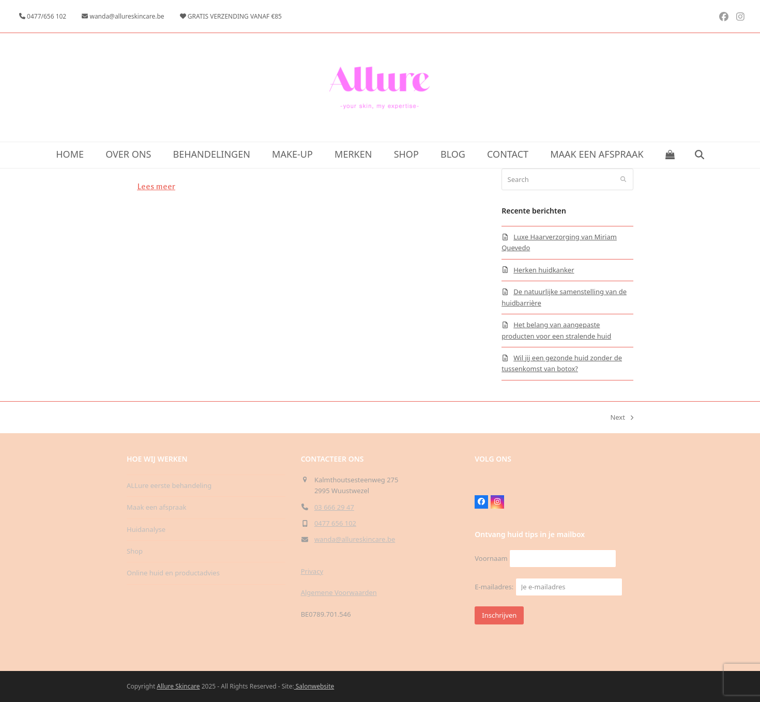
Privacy (312, 571)
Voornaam (491, 558)
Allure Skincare (178, 686)
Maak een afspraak (156, 507)
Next (621, 418)
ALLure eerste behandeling (169, 485)
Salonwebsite (314, 686)
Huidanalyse (146, 529)
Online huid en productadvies (173, 572)
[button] (670, 155)
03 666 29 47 (334, 507)
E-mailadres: (548, 586)
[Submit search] (623, 179)
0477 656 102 (335, 523)
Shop (135, 551)
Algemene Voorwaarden (339, 592)
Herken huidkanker (543, 269)
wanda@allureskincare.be (354, 539)
